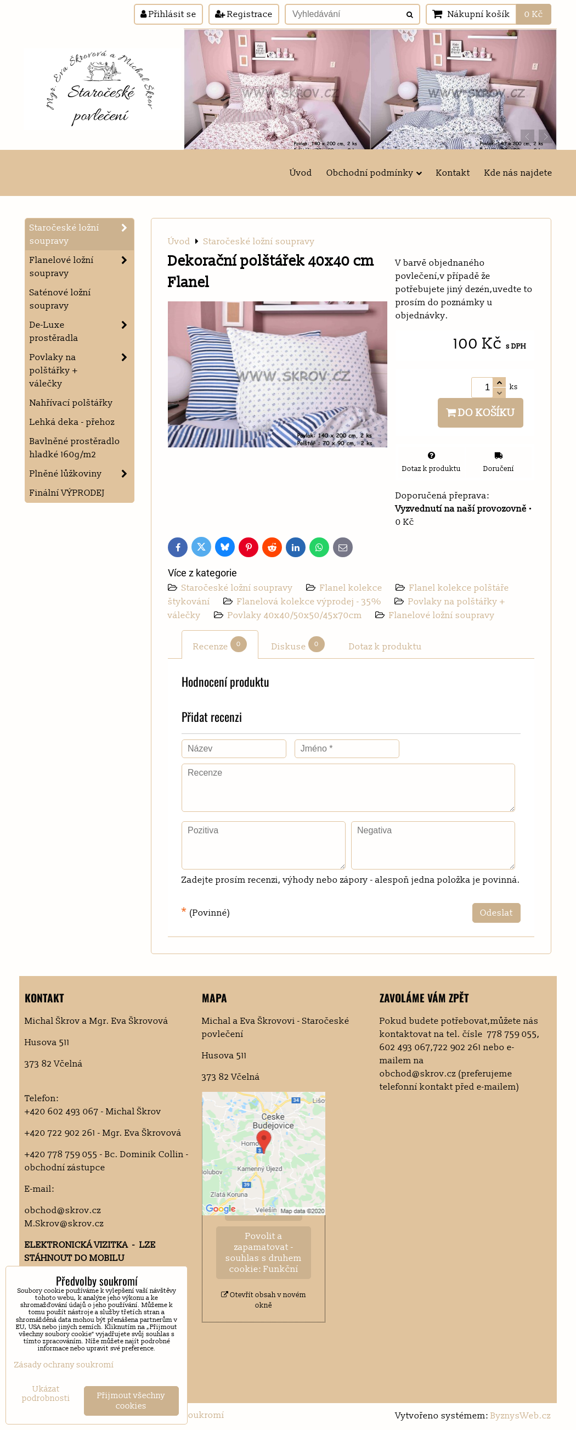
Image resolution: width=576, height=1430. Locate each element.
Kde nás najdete (518, 172)
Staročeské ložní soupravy (238, 587)
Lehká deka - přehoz (72, 422)
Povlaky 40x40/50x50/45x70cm (296, 615)
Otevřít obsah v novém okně (263, 1300)
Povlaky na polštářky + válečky (82, 370)
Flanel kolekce (352, 587)
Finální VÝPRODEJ (67, 492)
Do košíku (480, 412)
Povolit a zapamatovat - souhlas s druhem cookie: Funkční (263, 1253)
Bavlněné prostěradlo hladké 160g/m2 (75, 448)
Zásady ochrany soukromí (64, 1365)
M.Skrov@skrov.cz (64, 1223)
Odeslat (496, 912)
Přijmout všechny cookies (131, 1400)
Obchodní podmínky (374, 172)
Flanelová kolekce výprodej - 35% (309, 601)
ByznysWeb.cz (520, 1415)
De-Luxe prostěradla (82, 331)
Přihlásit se (168, 14)
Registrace (244, 14)
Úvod (301, 172)
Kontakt (453, 172)
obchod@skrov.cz (63, 1210)
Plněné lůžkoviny (82, 473)
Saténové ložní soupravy (60, 299)
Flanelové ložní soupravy (442, 615)
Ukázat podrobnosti (46, 1394)
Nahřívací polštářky (71, 402)
